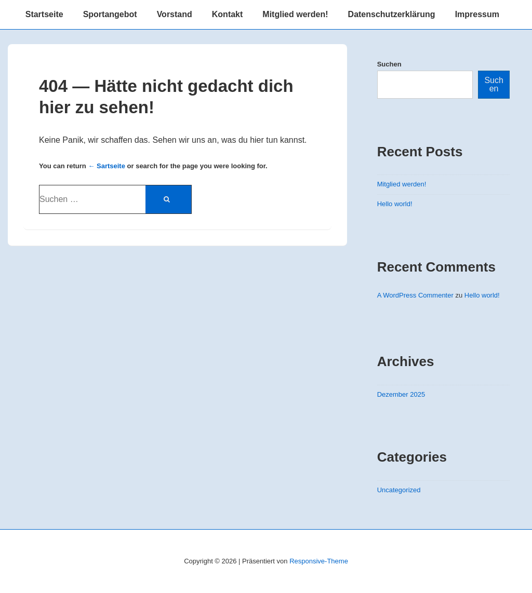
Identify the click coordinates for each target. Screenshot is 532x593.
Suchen (389, 64)
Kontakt (227, 14)
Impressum (477, 14)
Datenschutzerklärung (391, 14)
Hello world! (395, 204)
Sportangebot (110, 14)
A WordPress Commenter (415, 295)
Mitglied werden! (295, 14)
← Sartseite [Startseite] (106, 166)
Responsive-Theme (318, 561)
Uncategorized (399, 490)
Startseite (44, 14)
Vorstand (174, 14)
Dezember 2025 (401, 394)
